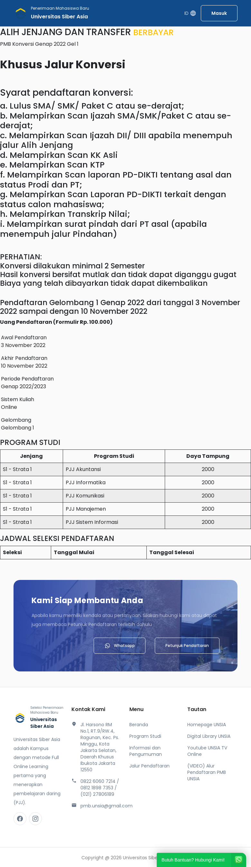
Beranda (138, 724)
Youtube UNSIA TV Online (207, 751)
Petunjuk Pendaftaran (187, 645)
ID (190, 13)
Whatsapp (119, 645)
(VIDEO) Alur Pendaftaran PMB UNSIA (206, 772)
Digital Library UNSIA (208, 736)
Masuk (219, 13)
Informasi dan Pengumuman (145, 751)
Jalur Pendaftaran (149, 766)
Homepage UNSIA (206, 724)
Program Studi (145, 736)
